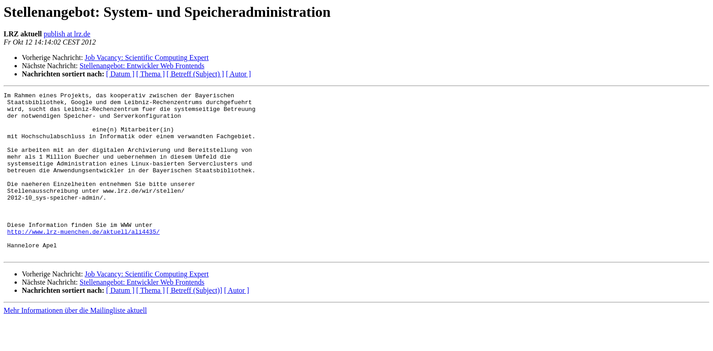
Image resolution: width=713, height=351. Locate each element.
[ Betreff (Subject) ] (195, 74)
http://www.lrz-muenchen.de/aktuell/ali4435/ (83, 260)
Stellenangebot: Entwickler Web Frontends (142, 66)
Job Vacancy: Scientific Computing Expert (147, 57)
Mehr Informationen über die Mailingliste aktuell (75, 343)
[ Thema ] (150, 74)
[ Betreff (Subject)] (194, 323)
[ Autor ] (238, 74)
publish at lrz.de (67, 34)
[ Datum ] (120, 74)
